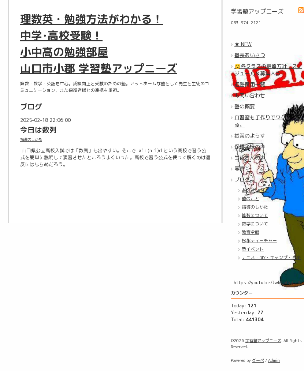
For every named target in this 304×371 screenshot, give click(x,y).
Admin (274, 360)
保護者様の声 (249, 146)
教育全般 (250, 232)
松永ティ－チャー (259, 240)
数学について (255, 224)
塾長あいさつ (249, 55)
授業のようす (249, 135)
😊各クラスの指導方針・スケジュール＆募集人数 (268, 70)
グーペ (258, 360)
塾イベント (253, 249)
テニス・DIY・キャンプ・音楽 (271, 257)
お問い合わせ (249, 95)
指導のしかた (31, 139)
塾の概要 (244, 106)
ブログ (242, 179)
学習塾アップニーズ (263, 341)
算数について (255, 215)
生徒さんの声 (249, 157)
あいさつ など (255, 190)
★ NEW (243, 44)
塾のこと (250, 198)
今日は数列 (38, 130)
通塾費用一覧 (249, 84)
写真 (239, 168)
